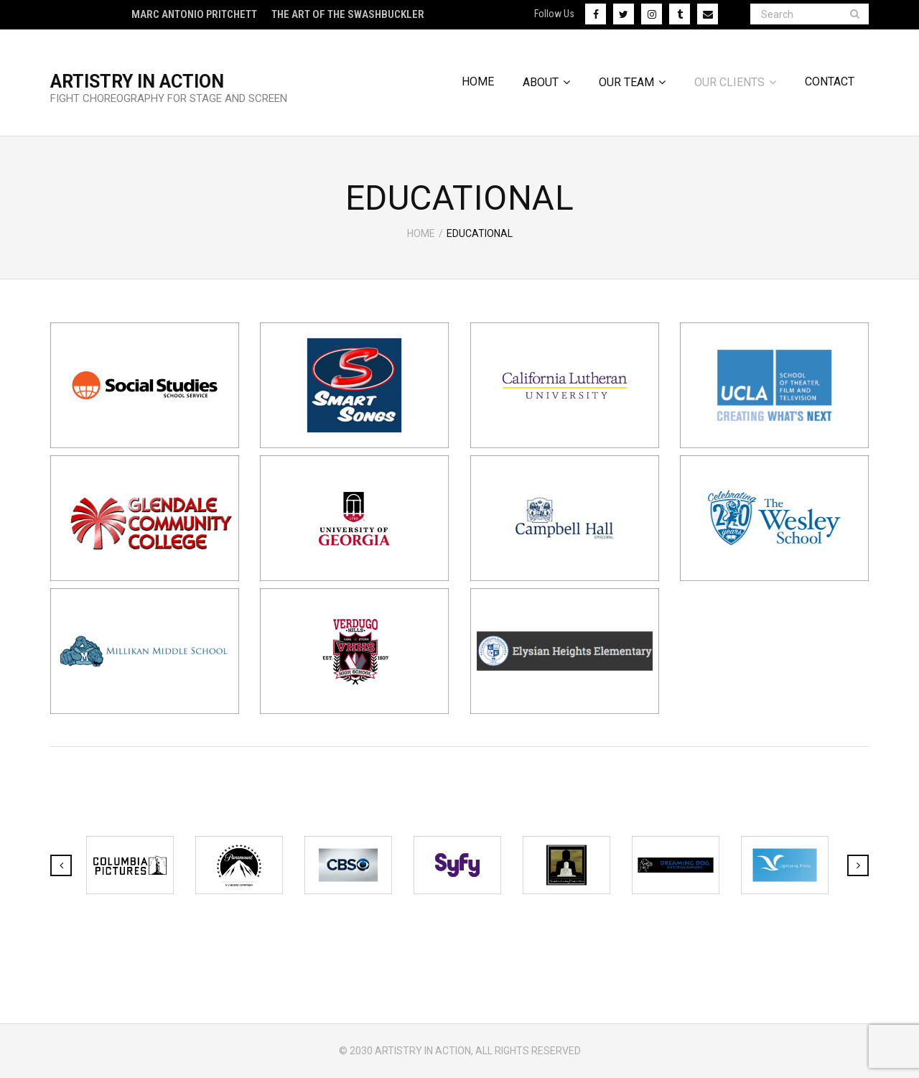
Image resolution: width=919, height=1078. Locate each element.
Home (421, 233)
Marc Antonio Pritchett (194, 14)
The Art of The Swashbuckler (347, 14)
